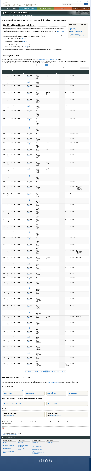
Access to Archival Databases (9, 450)
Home (4, 15)
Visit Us (63, 8)
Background (73, 29)
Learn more (80, 468)
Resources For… (22, 440)
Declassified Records (36, 448)
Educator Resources (45, 8)
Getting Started (35, 442)
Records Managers (21, 448)
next (62, 65)
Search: (65, 67)
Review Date (71, 72)
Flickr (51, 461)
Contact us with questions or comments (10, 434)
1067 (49, 65)
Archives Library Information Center (8, 452)
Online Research (7, 440)
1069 (55, 65)
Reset (87, 67)
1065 (44, 65)
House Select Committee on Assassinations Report (76, 33)
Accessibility (35, 466)
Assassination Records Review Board (78, 35)
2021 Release (73, 393)
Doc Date (29, 73)
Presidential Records (7, 448)
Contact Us (86, 1)
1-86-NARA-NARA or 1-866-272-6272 (45, 469)
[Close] (89, 459)
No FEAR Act (57, 466)
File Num (38, 73)
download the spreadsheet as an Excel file (47, 59)
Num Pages (56, 72)
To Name (43, 72)
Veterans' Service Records (27, 8)
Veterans (19, 449)
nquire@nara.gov (11, 415)
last (65, 65)
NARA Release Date (13, 72)
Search (86, 4)
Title (53, 73)
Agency (24, 73)
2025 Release (8, 393)
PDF (28, 76)
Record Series (66, 72)
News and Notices (50, 442)
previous (29, 65)
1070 (58, 65)
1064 (41, 65)
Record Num (8, 72)
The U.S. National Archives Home (19, 4)
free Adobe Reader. (17, 427)
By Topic (5, 442)
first (26, 65)
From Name (48, 73)
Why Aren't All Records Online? (38, 451)
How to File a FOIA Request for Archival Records (38, 453)
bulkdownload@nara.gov (53, 382)
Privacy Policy (40, 466)
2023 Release (30, 393)
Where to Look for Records (37, 449)
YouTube (47, 461)
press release (23, 38)
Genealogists (20, 442)
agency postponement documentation (30, 390)
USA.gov (61, 466)
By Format (5, 444)
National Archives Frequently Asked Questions (37, 444)
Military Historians (21, 444)
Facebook (39, 461)
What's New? (50, 440)
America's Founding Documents (81, 8)
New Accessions (50, 444)
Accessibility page (32, 428)
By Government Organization (8, 445)
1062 (35, 65)
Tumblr (45, 461)
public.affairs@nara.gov (55, 415)
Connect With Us (45, 459)
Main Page (72, 28)
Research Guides (36, 440)
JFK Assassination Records (21, 15)
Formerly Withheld (19, 72)
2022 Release (51, 393)
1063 (38, 65)
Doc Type (34, 72)
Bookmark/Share (79, 1)
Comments (78, 73)
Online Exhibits (6, 454)
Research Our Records (10, 8)
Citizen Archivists (71, 1)
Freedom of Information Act (49, 466)
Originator (61, 72)
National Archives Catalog (8, 447)
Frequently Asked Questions (13, 403)
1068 (52, 65)
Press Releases (52, 403)
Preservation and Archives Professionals (23, 446)
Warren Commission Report (76, 31)
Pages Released (86, 72)
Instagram (43, 461)
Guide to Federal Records (37, 446)
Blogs (49, 461)
